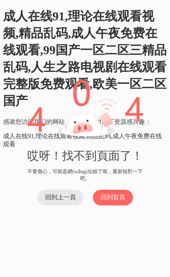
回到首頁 (113, 197)
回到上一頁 (60, 197)
